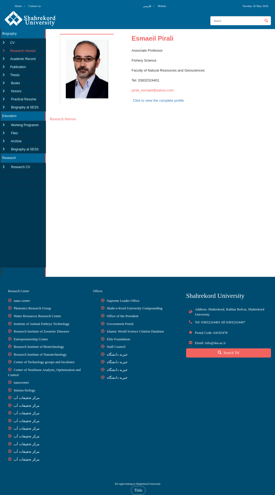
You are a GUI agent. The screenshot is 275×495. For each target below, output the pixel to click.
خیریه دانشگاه (117, 354)
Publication (18, 67)
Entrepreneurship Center (31, 339)
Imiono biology (24, 390)
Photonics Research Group (32, 308)
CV (12, 43)
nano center (22, 301)
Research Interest (23, 51)
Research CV (20, 167)
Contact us (34, 6)
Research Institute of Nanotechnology (40, 354)
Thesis (15, 75)
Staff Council (116, 347)
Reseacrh (9, 158)
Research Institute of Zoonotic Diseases (41, 331)
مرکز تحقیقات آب (26, 398)
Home (18, 6)
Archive (16, 141)
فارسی (147, 6)
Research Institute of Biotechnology (39, 347)
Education (9, 116)
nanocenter (21, 382)
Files (14, 133)
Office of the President (123, 316)
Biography (9, 34)
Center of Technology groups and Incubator (44, 362)
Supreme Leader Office (123, 301)
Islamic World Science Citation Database (135, 331)
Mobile (162, 6)
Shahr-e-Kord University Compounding (134, 308)
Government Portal (120, 324)
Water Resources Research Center (37, 316)
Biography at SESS (24, 107)
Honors (15, 91)
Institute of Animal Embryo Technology (42, 324)
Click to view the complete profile (158, 100)
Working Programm (24, 125)
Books (15, 83)
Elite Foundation (118, 339)
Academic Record (23, 59)
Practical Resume (23, 99)
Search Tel (228, 353)
